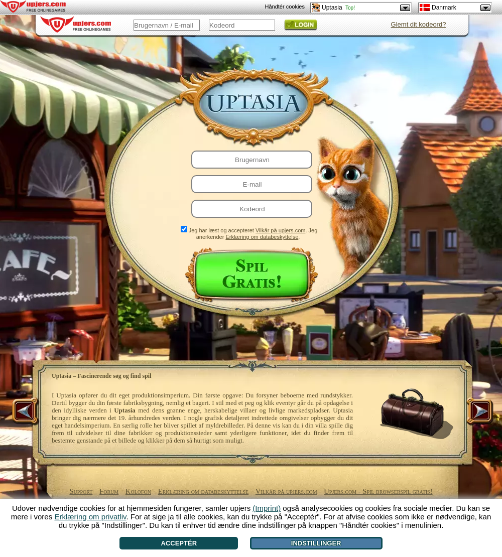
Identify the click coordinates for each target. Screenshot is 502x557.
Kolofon (138, 491)
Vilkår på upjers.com (280, 230)
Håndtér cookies (285, 7)
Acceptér (179, 543)
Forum (108, 491)
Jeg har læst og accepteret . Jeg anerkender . (253, 233)
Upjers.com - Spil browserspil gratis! (378, 491)
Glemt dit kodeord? (418, 24)
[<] (26, 412)
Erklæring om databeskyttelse (261, 237)
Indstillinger (316, 543)
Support (80, 491)
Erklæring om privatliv (90, 516)
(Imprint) (267, 508)
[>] (478, 412)
